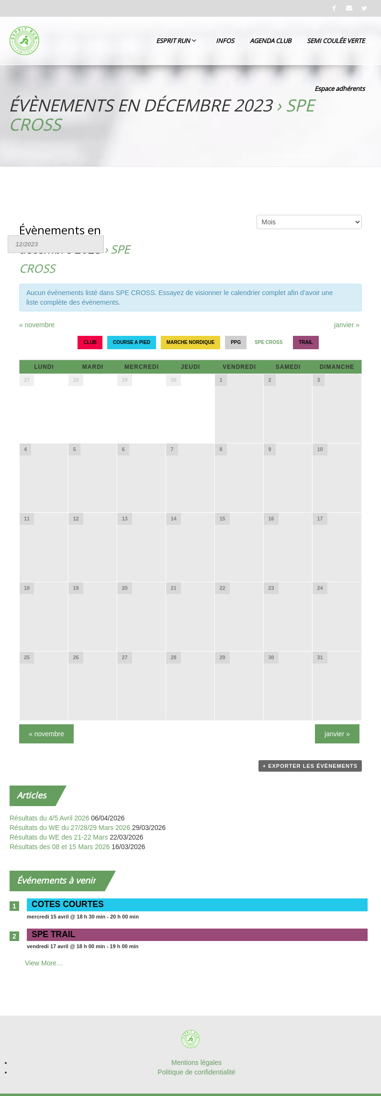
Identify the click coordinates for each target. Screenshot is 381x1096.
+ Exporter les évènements (310, 766)
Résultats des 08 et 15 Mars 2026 (60, 847)
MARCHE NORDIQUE (191, 342)
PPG (236, 342)
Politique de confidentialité (196, 1072)
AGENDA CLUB (270, 40)
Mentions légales (196, 1062)
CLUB (90, 342)
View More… (44, 963)
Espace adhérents (339, 88)
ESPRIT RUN (176, 40)
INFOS (225, 40)
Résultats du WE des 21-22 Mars (59, 837)
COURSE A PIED (131, 342)
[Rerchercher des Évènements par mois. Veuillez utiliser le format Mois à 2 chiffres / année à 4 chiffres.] (56, 244)
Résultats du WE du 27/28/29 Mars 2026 (70, 827)
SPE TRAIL (53, 934)
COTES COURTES (68, 904)
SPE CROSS (268, 342)
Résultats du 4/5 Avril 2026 (49, 818)
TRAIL (306, 342)
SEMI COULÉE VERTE (336, 40)
